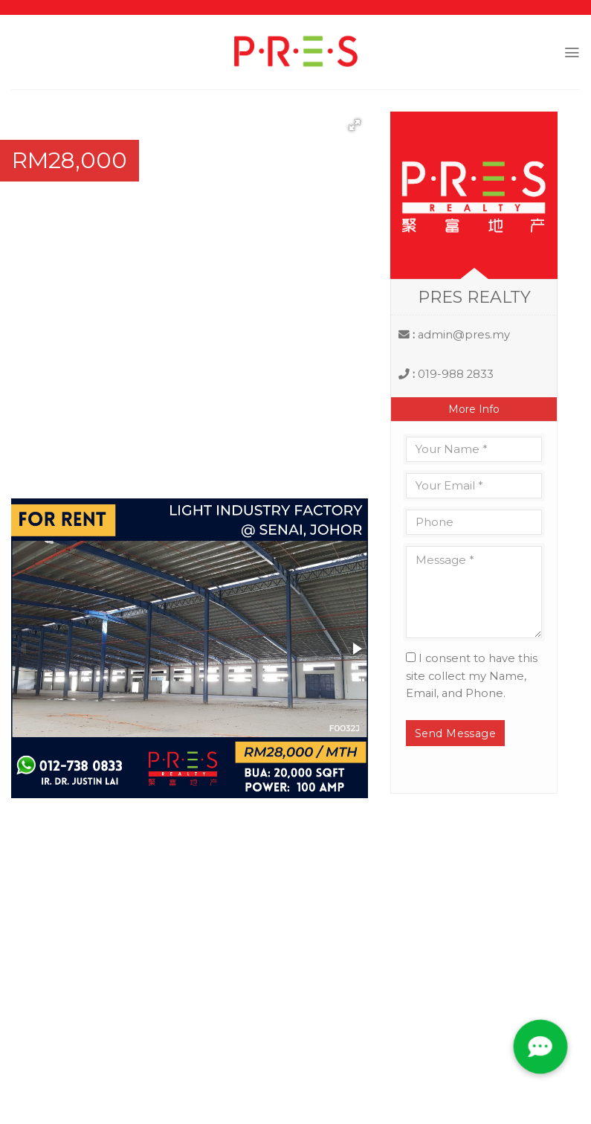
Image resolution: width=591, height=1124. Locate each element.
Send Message (455, 733)
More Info (474, 409)
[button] (354, 125)
